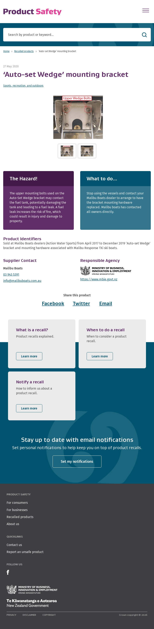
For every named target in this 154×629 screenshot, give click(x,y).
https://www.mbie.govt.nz (98, 279)
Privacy (11, 615)
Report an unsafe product (25, 552)
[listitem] (41, 343)
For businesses (17, 510)
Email (105, 303)
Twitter (81, 303)
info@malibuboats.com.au (22, 280)
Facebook (53, 303)
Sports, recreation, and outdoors (23, 86)
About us (13, 524)
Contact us (14, 545)
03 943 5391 (11, 274)
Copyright (49, 615)
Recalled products (23, 51)
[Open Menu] (145, 10)
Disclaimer (29, 615)
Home (6, 51)
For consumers (17, 502)
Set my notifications (77, 461)
